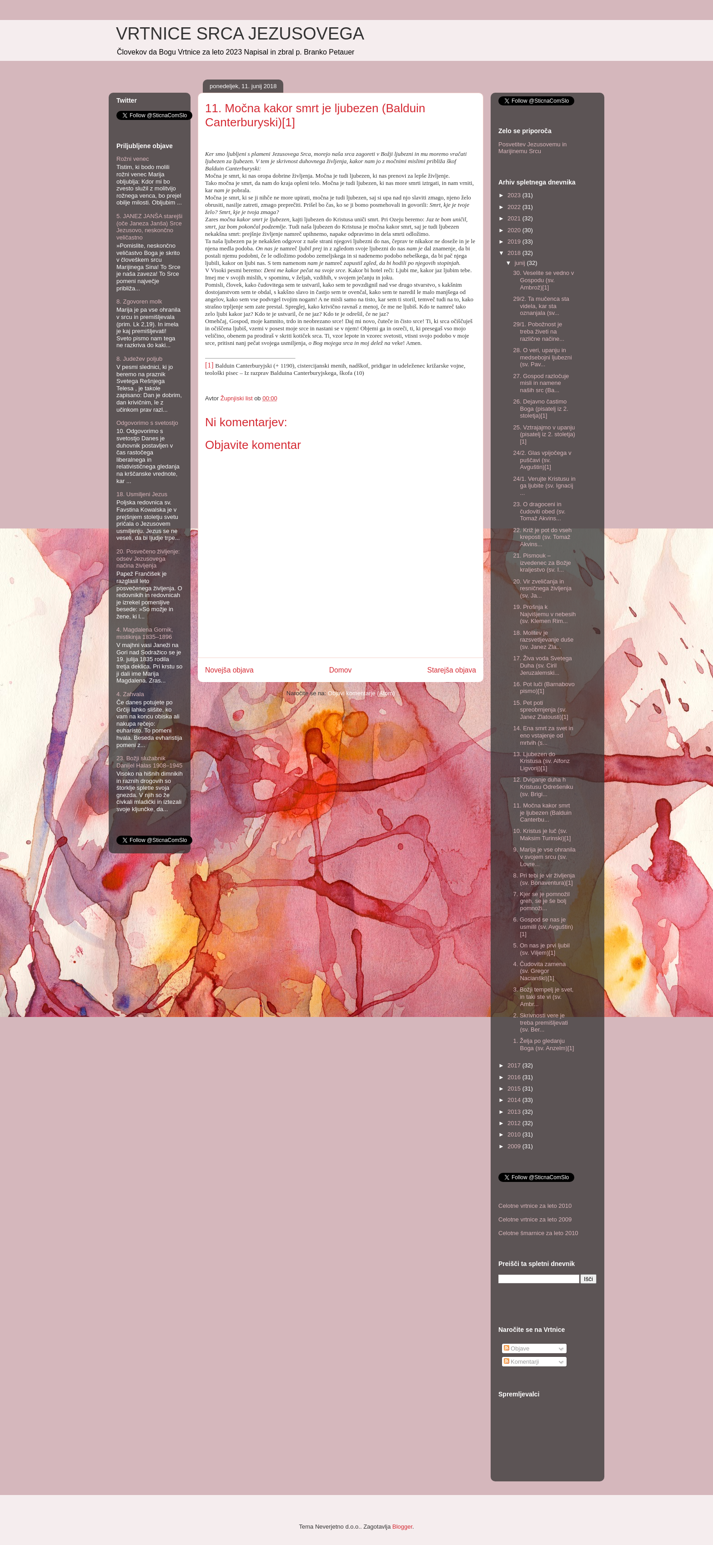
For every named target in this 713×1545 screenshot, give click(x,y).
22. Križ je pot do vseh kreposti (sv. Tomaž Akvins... (542, 537)
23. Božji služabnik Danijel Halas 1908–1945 (149, 762)
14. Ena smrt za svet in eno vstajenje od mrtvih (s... (543, 735)
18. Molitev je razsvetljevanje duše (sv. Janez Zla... (543, 639)
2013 (514, 1111)
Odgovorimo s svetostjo (147, 422)
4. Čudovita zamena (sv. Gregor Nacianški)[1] (539, 971)
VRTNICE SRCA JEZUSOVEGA (240, 33)
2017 (514, 1065)
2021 (514, 218)
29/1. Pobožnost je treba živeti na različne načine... (538, 331)
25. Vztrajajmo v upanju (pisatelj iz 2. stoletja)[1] (544, 434)
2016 (514, 1077)
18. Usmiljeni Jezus (141, 494)
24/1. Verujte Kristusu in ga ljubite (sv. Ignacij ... (544, 485)
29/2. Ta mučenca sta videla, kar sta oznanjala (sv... (541, 305)
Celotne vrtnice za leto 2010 (535, 1205)
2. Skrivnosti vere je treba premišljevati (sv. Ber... (540, 1022)
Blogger (402, 1526)
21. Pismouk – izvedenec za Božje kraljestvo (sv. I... (542, 562)
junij (521, 262)
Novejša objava (229, 670)
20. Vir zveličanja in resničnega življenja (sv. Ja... (542, 588)
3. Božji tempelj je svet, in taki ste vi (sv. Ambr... (543, 996)
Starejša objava (452, 670)
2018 (514, 252)
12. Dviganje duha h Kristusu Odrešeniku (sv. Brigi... (543, 786)
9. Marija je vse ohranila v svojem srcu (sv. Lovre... (544, 856)
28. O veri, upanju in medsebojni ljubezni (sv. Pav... (542, 357)
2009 (514, 1146)
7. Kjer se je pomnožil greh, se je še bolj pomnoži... (541, 901)
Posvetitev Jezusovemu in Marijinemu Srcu (532, 148)
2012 (514, 1123)
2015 (514, 1088)
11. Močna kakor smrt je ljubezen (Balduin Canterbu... (542, 812)
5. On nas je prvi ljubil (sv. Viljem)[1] (541, 949)
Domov (340, 670)
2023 (514, 195)
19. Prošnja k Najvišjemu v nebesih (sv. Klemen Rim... (544, 613)
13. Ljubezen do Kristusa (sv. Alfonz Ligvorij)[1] (541, 761)
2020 (514, 230)
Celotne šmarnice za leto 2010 (538, 1233)
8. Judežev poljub (139, 358)
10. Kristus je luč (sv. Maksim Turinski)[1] (542, 834)
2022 (514, 207)
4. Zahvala (130, 694)
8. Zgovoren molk (139, 301)
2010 (514, 1134)
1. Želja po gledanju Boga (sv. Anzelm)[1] (543, 1044)
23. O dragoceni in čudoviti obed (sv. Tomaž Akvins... (539, 511)
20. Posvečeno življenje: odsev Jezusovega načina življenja (148, 558)
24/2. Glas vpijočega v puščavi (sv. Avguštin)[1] (542, 459)
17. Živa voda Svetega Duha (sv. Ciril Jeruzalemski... (542, 665)
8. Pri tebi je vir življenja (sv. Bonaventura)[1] (544, 879)
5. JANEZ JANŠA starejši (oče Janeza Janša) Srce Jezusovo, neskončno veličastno (149, 227)
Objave (517, 1348)
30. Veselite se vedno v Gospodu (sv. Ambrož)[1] (543, 279)
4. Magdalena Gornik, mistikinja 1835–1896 (144, 633)
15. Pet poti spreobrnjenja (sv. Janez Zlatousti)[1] (540, 709)
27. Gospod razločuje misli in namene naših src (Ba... (541, 383)
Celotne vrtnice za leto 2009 (535, 1219)
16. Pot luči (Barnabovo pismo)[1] (543, 688)
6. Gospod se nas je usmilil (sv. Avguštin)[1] (543, 926)
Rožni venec (132, 158)
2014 (514, 1099)
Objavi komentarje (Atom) (361, 693)
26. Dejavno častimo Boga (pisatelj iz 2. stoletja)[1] (540, 408)
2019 (514, 241)
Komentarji (521, 1361)
